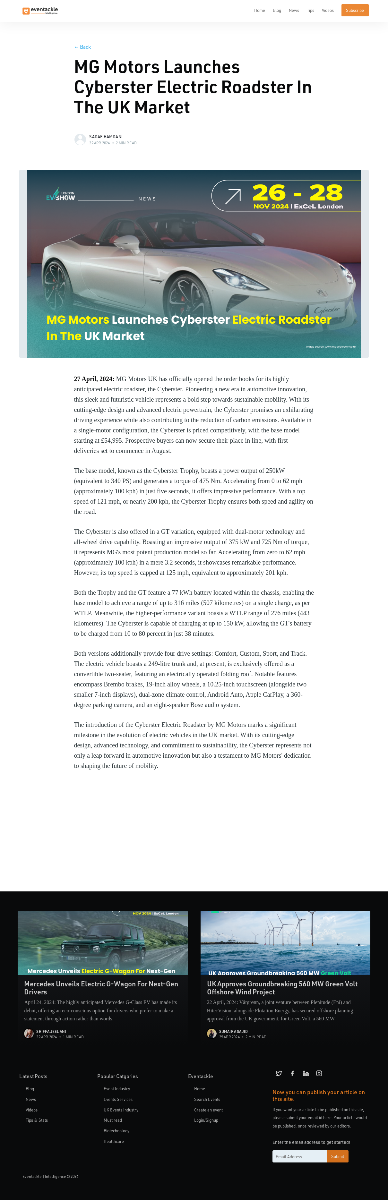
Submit (337, 1156)
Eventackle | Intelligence (44, 1176)
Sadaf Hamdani (106, 136)
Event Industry (117, 1088)
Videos (328, 10)
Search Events (207, 1099)
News (294, 10)
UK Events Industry (121, 1109)
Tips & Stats (37, 1120)
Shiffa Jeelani (51, 1031)
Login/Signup (206, 1120)
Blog (277, 10)
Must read (113, 1120)
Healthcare (114, 1141)
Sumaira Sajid (233, 1031)
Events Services (118, 1099)
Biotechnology (116, 1130)
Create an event (208, 1109)
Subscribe (355, 10)
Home (259, 10)
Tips (310, 10)
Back (82, 46)
